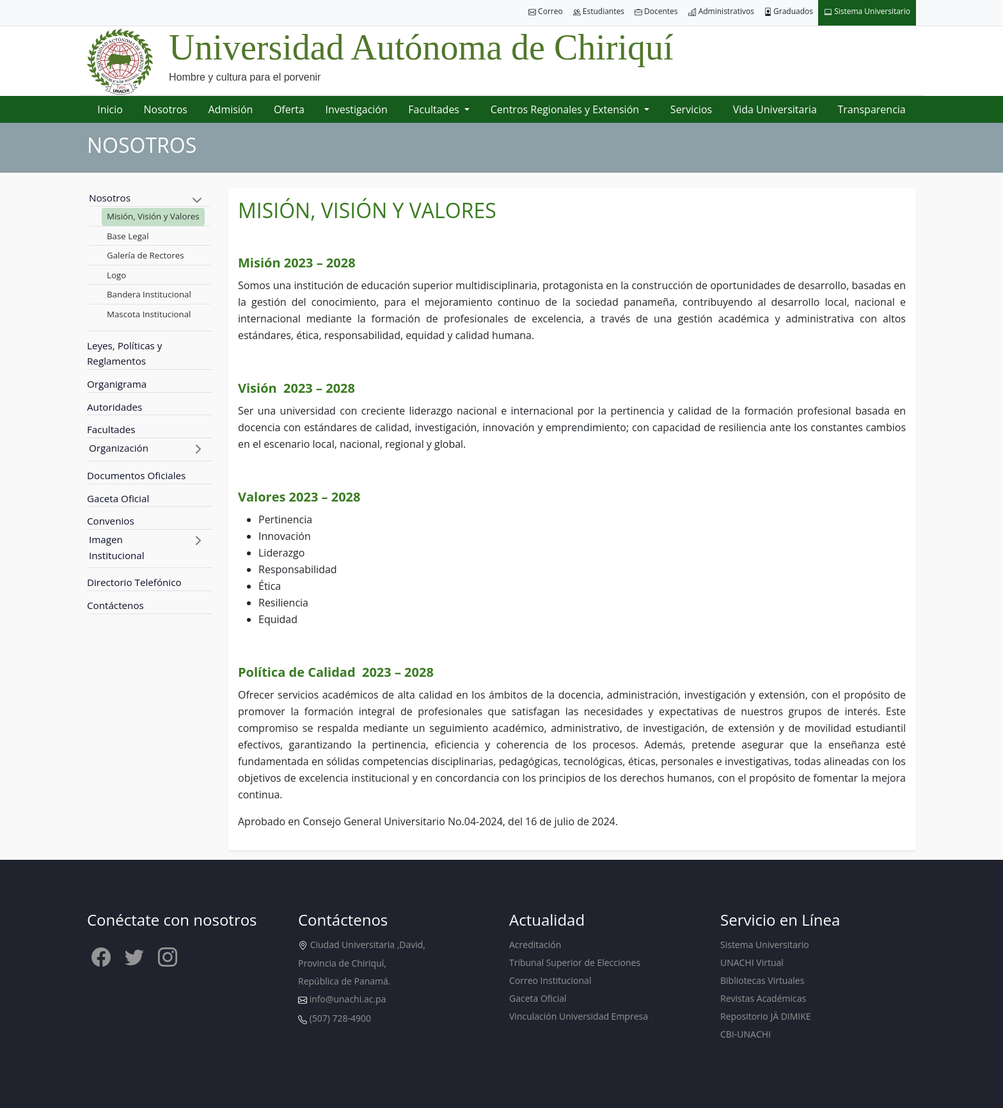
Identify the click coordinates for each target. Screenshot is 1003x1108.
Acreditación (535, 944)
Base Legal (128, 236)
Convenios (110, 520)
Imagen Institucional (117, 547)
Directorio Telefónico (134, 582)
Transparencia (871, 109)
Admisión (230, 109)
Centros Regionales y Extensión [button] (566, 109)
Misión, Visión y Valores (153, 216)
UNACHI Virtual (752, 962)
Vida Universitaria (775, 109)
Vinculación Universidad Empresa (578, 1016)
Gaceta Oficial (118, 498)
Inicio (110, 109)
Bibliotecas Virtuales (762, 980)
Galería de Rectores (145, 255)
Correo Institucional (550, 980)
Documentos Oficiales (136, 475)
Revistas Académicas (763, 998)
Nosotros (165, 109)
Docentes (656, 12)
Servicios (691, 109)
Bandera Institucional (149, 294)
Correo (545, 12)
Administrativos (721, 12)
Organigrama (116, 383)
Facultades (111, 429)
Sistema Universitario (867, 12)
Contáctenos (115, 605)
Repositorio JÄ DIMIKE (765, 1016)
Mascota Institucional (149, 314)
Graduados (788, 12)
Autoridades (114, 406)
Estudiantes (598, 12)
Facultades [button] (435, 109)
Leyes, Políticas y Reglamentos (124, 353)
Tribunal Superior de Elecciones (574, 962)
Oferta (289, 109)
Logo (116, 275)
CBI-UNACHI (745, 1034)
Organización (118, 447)
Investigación (356, 109)
